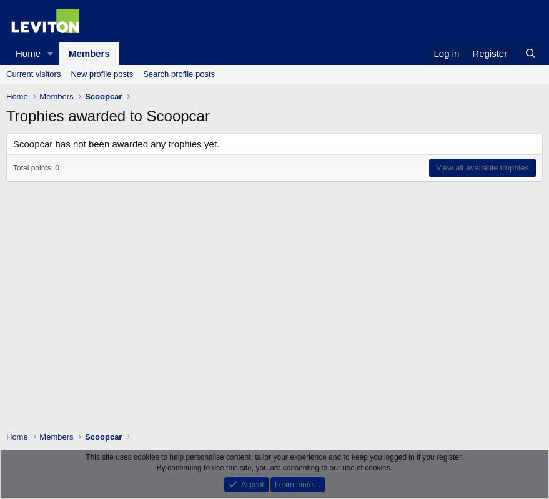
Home (28, 53)
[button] (50, 53)
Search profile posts (179, 74)
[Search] (530, 53)
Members (89, 53)
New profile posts (102, 74)
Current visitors (33, 74)
